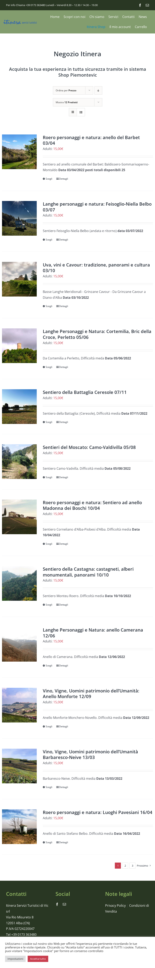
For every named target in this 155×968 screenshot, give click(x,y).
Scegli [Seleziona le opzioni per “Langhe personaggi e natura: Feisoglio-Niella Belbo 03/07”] (49, 239)
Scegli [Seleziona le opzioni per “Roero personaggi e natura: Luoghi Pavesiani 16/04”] (49, 842)
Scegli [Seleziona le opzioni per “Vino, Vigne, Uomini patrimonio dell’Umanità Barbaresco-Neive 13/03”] (49, 787)
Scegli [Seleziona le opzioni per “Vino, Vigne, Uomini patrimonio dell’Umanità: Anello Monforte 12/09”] (49, 726)
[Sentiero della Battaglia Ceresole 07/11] (19, 406)
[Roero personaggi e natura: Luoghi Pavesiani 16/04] (19, 826)
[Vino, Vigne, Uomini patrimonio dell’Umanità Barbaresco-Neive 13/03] (19, 766)
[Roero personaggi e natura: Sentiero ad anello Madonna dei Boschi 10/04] (19, 517)
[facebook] (140, 5)
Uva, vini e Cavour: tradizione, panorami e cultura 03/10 (96, 268)
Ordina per (66, 90)
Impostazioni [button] (15, 959)
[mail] (147, 5)
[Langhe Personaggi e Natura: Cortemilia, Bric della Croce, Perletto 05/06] (19, 345)
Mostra (67, 102)
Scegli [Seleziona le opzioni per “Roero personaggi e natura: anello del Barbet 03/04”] (49, 178)
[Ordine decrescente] (98, 90)
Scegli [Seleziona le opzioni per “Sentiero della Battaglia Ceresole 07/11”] (49, 422)
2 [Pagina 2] (125, 865)
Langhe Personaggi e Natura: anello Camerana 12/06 (93, 633)
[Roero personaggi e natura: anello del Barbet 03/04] (19, 151)
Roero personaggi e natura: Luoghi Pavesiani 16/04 (97, 812)
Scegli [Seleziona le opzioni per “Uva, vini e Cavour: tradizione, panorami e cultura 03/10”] (49, 306)
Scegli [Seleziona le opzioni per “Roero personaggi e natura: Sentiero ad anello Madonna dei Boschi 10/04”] (49, 543)
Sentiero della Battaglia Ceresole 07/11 (85, 392)
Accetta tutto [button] (38, 959)
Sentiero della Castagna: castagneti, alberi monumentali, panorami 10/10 (88, 572)
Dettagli (63, 178)
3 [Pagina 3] (132, 865)
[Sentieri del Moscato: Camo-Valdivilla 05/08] (19, 461)
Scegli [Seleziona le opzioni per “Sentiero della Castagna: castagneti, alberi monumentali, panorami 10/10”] (49, 604)
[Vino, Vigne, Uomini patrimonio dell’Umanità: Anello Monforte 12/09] (19, 705)
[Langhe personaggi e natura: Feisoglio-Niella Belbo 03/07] (19, 218)
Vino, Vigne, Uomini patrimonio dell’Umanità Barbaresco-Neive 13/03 (90, 754)
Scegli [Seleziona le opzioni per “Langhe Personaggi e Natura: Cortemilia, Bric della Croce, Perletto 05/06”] (49, 367)
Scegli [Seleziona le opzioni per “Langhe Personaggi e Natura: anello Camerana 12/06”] (49, 665)
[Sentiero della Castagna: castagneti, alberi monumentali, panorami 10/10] (19, 583)
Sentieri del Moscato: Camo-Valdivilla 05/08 (89, 447)
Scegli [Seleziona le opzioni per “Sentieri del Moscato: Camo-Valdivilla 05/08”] (49, 477)
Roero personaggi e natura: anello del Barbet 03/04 (91, 140)
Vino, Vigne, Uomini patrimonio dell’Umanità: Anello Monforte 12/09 (91, 693)
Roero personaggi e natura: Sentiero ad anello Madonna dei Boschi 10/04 (92, 505)
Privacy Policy (115, 905)
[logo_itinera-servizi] (20, 21)
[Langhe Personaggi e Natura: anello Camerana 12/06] (19, 644)
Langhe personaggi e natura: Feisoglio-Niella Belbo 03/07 (97, 207)
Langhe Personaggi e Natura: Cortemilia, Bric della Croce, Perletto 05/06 (97, 334)
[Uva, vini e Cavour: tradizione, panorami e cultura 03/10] (19, 279)
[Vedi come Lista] (81, 112)
